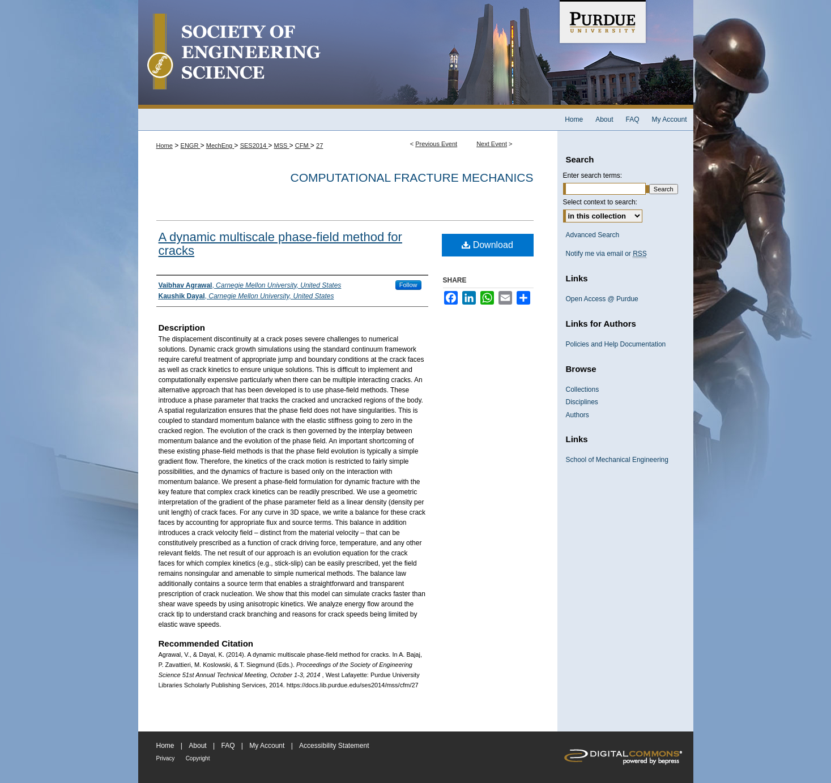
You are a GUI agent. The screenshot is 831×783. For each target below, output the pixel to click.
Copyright (198, 758)
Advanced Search (593, 235)
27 (319, 145)
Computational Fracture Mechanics (412, 177)
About (197, 746)
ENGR (191, 145)
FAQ (228, 746)
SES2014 (254, 145)
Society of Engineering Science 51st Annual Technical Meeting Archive (347, 54)
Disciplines (582, 402)
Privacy (165, 758)
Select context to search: (600, 202)
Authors (577, 415)
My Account (266, 746)
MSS (281, 145)
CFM (302, 145)
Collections (582, 389)
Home (164, 145)
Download (487, 245)
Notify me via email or (606, 254)
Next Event (491, 143)
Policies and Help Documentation (616, 344)
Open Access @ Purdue (602, 299)
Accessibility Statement (334, 746)
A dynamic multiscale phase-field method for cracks (280, 244)
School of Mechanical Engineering (617, 460)
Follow (408, 284)
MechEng (220, 145)
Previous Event (436, 143)
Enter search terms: (593, 175)
